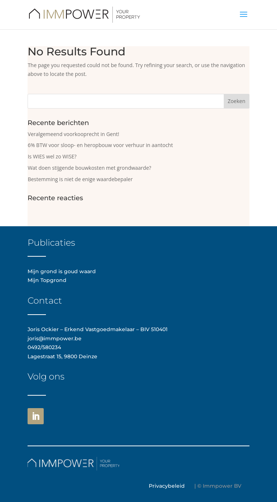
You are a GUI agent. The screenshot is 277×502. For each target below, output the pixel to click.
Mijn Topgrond (47, 280)
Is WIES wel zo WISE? (52, 156)
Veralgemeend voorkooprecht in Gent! (73, 134)
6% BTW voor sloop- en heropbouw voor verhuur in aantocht (100, 145)
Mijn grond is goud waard (62, 271)
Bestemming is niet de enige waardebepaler (80, 179)
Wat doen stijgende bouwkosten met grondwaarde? (89, 167)
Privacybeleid (167, 486)
